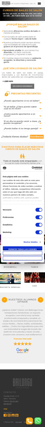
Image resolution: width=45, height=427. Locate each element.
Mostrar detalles (31, 242)
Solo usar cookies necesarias (22, 259)
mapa (5, 409)
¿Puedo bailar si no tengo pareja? (21, 128)
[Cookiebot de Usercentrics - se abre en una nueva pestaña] (32, 168)
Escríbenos (37, 136)
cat (31, 3)
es (34, 3)
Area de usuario (13, 3)
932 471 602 (14, 401)
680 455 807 (8, 404)
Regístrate (24, 3)
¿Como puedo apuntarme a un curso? (19, 115)
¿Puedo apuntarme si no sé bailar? (21, 101)
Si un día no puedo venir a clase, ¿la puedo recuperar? (22, 122)
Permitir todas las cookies (22, 249)
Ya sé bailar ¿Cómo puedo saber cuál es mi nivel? (20, 108)
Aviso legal (18, 422)
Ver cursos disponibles (22, 86)
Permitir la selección (22, 254)
